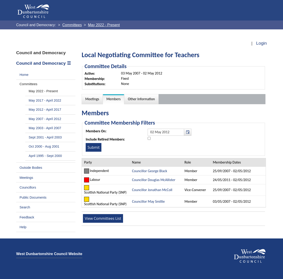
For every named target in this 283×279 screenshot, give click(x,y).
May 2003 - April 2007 (45, 128)
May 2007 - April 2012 (45, 119)
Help (23, 227)
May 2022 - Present (43, 91)
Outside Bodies (31, 167)
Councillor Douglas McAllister (153, 180)
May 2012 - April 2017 (45, 109)
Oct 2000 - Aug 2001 (44, 146)
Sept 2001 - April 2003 (45, 137)
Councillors (28, 187)
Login (261, 43)
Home (24, 75)
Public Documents (33, 197)
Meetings (26, 177)
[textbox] (169, 132)
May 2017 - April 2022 (45, 100)
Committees (28, 84)
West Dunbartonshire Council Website (49, 254)
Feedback (27, 217)
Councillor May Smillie (148, 201)
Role (188, 162)
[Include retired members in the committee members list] (149, 138)
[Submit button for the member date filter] (93, 147)
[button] (187, 132)
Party (88, 162)
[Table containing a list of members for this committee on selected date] (174, 182)
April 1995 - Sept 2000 (45, 156)
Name (136, 162)
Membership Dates (227, 162)
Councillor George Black (149, 171)
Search (25, 207)
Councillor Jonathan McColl (152, 190)
